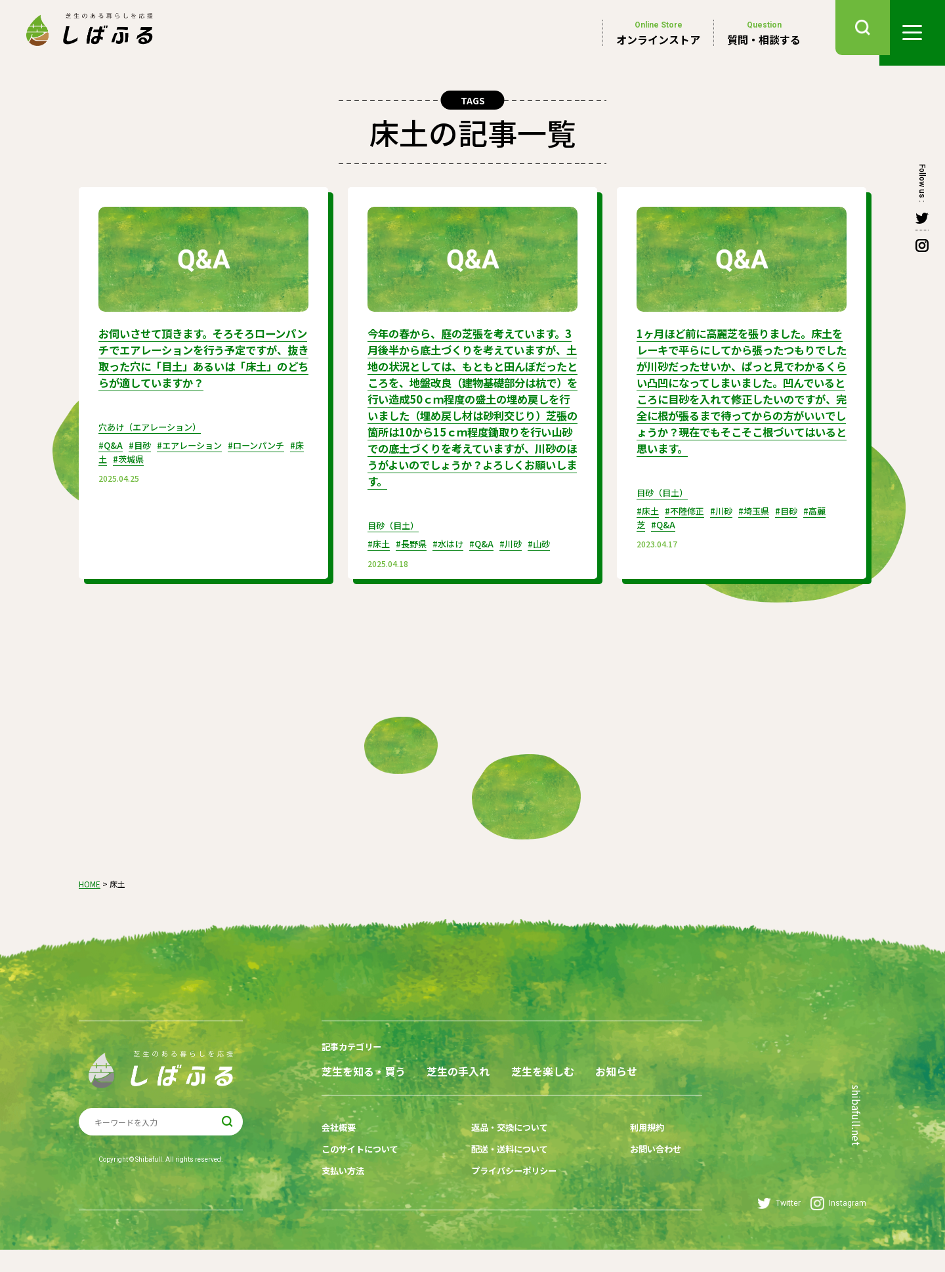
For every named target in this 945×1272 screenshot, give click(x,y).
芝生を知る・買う (364, 1079)
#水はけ (454, 552)
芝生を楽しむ (572, 1079)
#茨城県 (160, 471)
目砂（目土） (395, 534)
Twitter (779, 1225)
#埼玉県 (762, 521)
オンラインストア (658, 33)
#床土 (126, 471)
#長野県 (414, 552)
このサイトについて (363, 1176)
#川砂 (520, 552)
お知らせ (343, 1102)
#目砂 (142, 458)
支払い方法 (345, 1197)
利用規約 (629, 1156)
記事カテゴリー (354, 1054)
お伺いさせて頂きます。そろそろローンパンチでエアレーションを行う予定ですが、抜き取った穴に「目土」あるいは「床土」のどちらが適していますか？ (199, 364)
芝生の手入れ (473, 1079)
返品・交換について (503, 1156)
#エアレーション (195, 458)
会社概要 (340, 1156)
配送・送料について (503, 1176)
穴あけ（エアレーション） (153, 439)
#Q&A (111, 458)
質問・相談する (764, 33)
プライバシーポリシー (508, 1197)
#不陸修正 (688, 521)
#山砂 (550, 552)
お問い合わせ (638, 1176)
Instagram (838, 1226)
